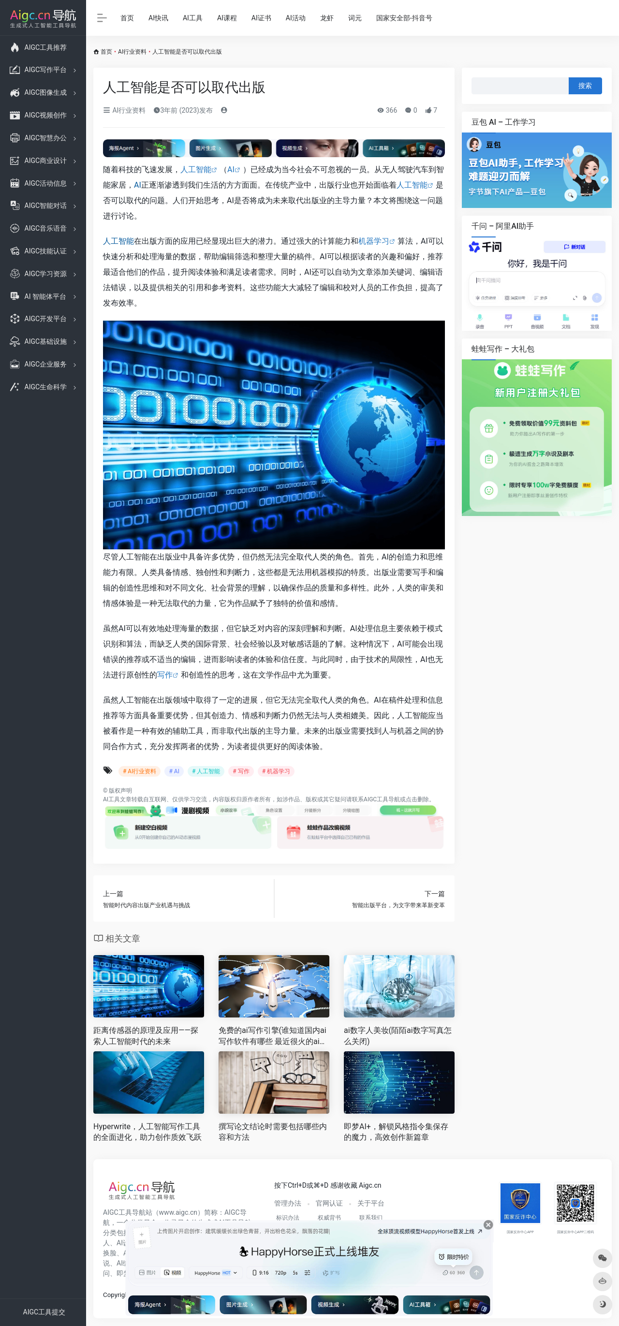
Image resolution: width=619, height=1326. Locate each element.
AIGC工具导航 (382, 799)
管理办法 (287, 1203)
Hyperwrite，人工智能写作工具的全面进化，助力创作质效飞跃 (147, 1132)
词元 (355, 18)
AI (231, 169)
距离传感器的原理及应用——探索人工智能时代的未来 (145, 1036)
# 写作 (241, 771)
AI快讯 (158, 18)
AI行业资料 (132, 51)
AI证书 (261, 18)
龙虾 (327, 18)
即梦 (123, 1273)
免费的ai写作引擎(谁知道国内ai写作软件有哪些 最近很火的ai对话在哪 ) (273, 1036)
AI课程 (227, 18)
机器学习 (373, 241)
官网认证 (329, 1203)
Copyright (117, 1294)
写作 (165, 674)
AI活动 (296, 18)
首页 (127, 18)
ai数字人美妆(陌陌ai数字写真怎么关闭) (398, 1036)
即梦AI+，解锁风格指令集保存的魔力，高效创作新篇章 (396, 1132)
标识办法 (287, 1217)
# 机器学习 (276, 771)
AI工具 (193, 18)
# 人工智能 (206, 771)
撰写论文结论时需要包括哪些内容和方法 (273, 1132)
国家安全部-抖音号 (404, 18)
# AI (174, 771)
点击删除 (417, 799)
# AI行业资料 (139, 771)
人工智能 (195, 169)
